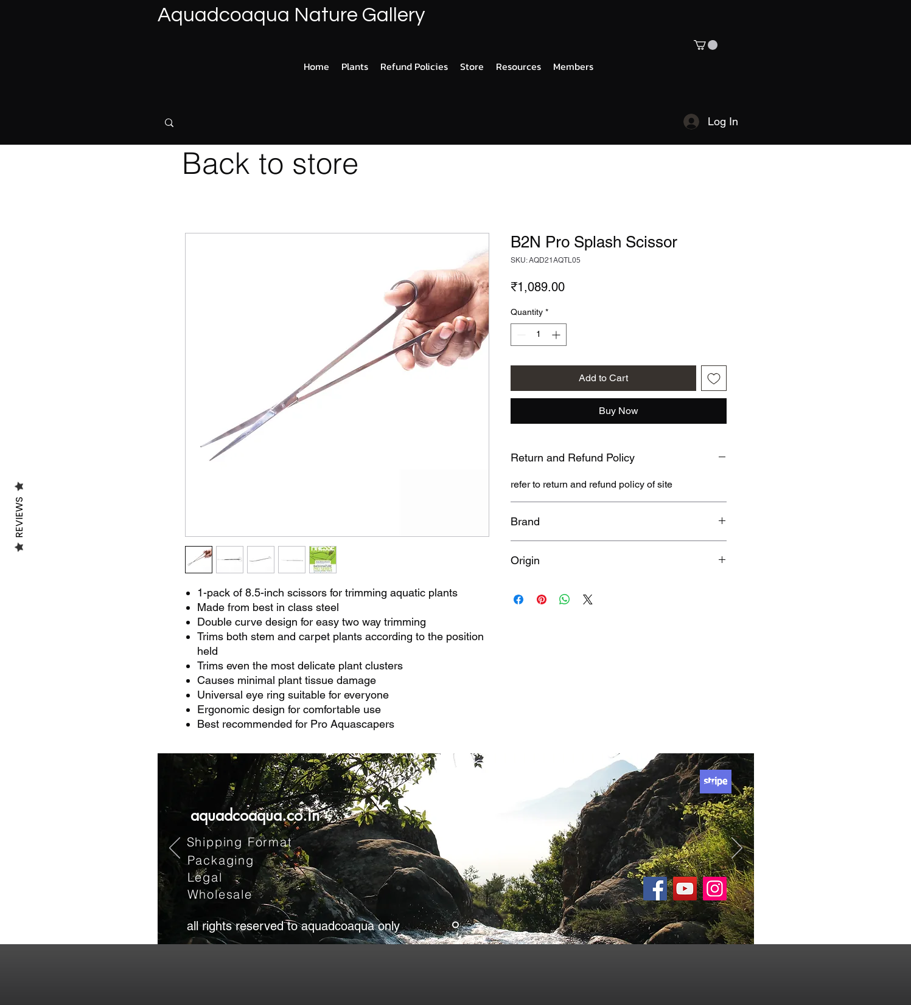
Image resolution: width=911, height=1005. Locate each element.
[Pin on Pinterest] (541, 599)
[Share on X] (588, 599)
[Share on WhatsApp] (564, 599)
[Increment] (557, 334)
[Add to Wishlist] (714, 378)
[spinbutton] (539, 334)
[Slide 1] (455, 925)
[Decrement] (520, 334)
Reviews (19, 517)
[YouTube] (685, 888)
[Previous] (174, 848)
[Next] (736, 848)
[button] (705, 45)
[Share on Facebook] (518, 599)
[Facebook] (655, 888)
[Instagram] (715, 888)
